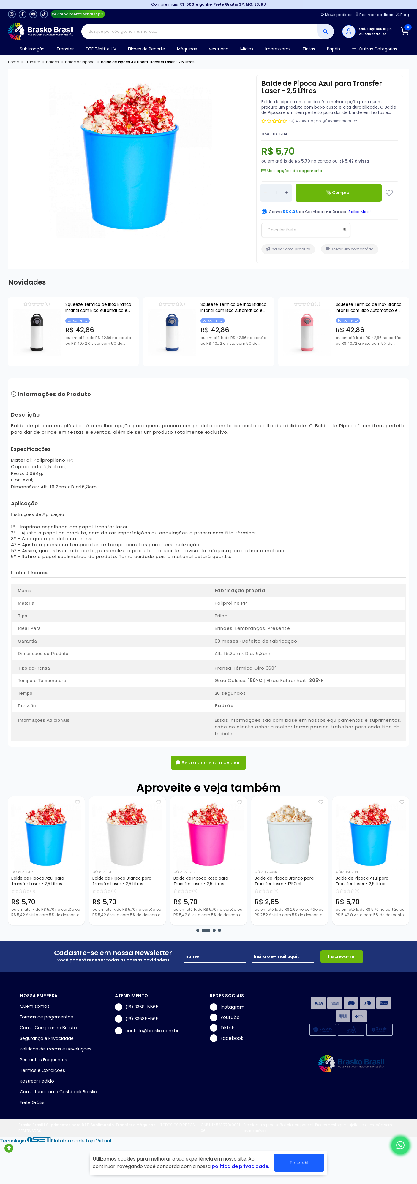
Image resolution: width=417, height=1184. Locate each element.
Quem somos (35, 1006)
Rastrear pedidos (374, 15)
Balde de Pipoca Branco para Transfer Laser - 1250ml (284, 881)
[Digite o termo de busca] (199, 31)
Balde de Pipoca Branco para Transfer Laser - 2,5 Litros (121, 881)
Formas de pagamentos (46, 1017)
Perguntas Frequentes (43, 1060)
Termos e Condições (42, 1070)
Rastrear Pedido (37, 1081)
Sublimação (32, 49)
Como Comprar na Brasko (48, 1028)
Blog (402, 15)
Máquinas (187, 49)
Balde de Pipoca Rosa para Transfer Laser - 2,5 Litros (200, 881)
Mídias (246, 49)
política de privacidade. (240, 1166)
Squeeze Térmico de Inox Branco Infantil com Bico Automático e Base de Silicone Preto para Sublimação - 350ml (98, 308)
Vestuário (218, 49)
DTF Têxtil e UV (101, 49)
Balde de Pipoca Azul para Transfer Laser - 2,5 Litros (37, 881)
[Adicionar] (286, 193)
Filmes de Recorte (146, 49)
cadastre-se (375, 33)
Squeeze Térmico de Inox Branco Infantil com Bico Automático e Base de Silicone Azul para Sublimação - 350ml (233, 308)
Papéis (333, 49)
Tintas (308, 49)
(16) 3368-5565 (137, 1007)
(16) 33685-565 (137, 1019)
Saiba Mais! (359, 211)
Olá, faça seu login (375, 28)
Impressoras (277, 49)
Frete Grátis (32, 1102)
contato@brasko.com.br (147, 1030)
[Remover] (265, 193)
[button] (197, 930)
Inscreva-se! (342, 956)
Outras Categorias (374, 49)
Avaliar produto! (340, 120)
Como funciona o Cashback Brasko (58, 1092)
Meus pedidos (337, 15)
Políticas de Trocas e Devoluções (55, 1049)
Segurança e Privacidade (47, 1038)
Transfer (65, 49)
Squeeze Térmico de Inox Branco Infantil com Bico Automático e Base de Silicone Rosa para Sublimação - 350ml (369, 308)
